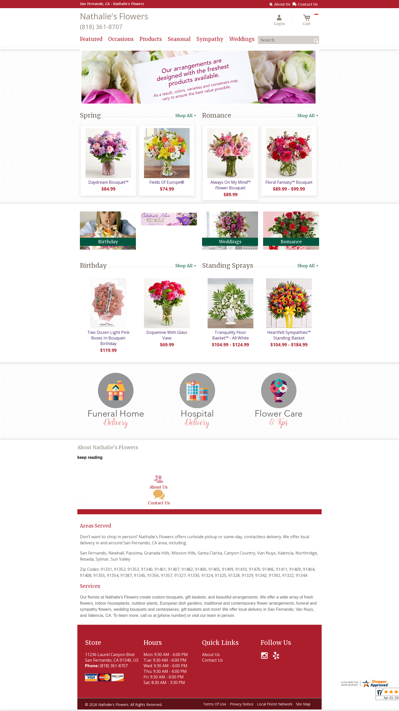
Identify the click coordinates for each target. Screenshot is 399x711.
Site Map (303, 705)
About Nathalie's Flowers (107, 449)
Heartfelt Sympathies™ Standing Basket (288, 336)
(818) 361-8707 (101, 26)
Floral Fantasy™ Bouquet (288, 183)
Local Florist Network (274, 705)
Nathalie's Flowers (114, 16)
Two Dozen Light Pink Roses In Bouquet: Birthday (108, 339)
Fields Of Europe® (166, 183)
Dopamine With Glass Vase (166, 336)
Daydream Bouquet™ (108, 183)
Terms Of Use (214, 705)
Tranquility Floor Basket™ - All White (230, 336)
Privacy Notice (241, 705)
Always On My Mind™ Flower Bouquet (230, 185)
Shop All (186, 115)
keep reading (90, 459)
